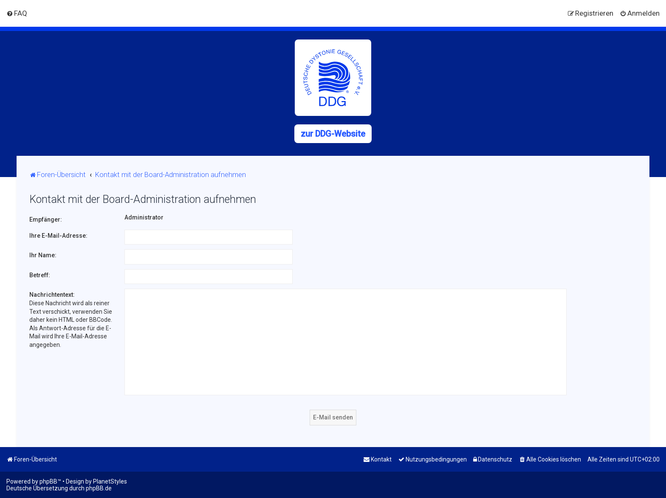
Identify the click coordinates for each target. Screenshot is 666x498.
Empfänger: (45, 219)
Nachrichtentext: (52, 294)
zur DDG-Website (333, 134)
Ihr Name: (42, 255)
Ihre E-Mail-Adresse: (58, 235)
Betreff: (39, 275)
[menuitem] (16, 13)
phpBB (48, 481)
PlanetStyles (110, 481)
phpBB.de (99, 488)
